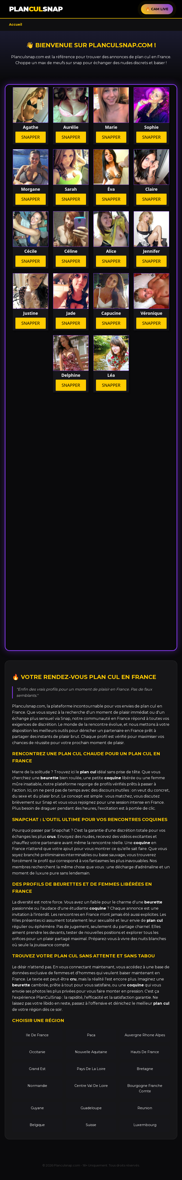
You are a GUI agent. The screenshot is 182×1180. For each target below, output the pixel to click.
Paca (91, 1035)
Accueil (15, 24)
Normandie (37, 1086)
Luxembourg (144, 1125)
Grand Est (37, 1069)
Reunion (144, 1108)
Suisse (91, 1125)
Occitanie (37, 1052)
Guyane (37, 1108)
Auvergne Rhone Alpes (145, 1035)
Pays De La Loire (91, 1069)
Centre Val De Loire (91, 1086)
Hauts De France (145, 1052)
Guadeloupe (91, 1108)
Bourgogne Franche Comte (144, 1088)
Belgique (37, 1125)
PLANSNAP (36, 9)
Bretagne (145, 1069)
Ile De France (37, 1035)
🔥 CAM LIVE (157, 9)
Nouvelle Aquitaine (91, 1052)
